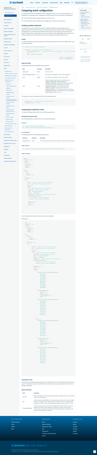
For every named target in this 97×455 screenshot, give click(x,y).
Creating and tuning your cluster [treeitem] (10, 35)
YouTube (75, 429)
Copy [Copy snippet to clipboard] (61, 58)
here (67, 87)
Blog (61, 2)
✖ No (88, 39)
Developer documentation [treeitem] (10, 161)
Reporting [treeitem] (6, 149)
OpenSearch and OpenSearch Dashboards (10, 8)
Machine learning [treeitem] (8, 137)
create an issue (87, 61)
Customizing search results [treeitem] (11, 73)
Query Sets (51, 18)
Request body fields (85, 16)
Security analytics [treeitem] (8, 50)
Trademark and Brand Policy (49, 433)
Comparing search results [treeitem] (10, 97)
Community (45, 2)
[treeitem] (18, 20)
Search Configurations (60, 21)
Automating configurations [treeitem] (10, 140)
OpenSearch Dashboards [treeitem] (9, 44)
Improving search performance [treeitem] (8, 128)
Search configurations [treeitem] (11, 86)
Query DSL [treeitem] (6, 59)
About (31, 2)
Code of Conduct (15, 422)
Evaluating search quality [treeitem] (10, 103)
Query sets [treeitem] (8, 84)
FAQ (43, 429)
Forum (12, 424)
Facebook (75, 433)
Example (83, 15)
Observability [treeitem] (7, 146)
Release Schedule (46, 424)
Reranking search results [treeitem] (11, 123)
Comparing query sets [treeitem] (11, 100)
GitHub (13, 426)
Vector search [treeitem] (7, 134)
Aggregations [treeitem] (7, 65)
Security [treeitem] (6, 47)
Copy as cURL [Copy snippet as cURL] (69, 58)
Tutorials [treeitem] (6, 25)
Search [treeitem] (5, 68)
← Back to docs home (8, 12)
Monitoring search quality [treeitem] (10, 114)
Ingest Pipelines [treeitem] (7, 41)
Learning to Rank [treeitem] (9, 121)
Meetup (75, 431)
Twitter (74, 424)
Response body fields (85, 28)
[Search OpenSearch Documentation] (81, 2)
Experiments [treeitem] (9, 90)
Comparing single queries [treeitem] (10, 93)
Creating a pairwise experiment (84, 13)
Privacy (44, 435)
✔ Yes (82, 39)
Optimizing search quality (30, 7)
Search (23, 7)
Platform (37, 2)
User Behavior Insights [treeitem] (10, 78)
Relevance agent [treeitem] (10, 117)
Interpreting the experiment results (84, 20)
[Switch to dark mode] (72, 2)
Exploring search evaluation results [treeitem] (10, 110)
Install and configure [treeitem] (9, 28)
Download (66, 2)
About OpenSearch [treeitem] (8, 19)
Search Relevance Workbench (42, 7)
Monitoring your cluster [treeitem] (9, 143)
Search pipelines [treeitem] (8, 125)
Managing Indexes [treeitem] (8, 38)
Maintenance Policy (47, 426)
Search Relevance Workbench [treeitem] (9, 80)
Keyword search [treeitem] (8, 71)
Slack (12, 429)
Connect (75, 422)
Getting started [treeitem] (7, 22)
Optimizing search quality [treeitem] (10, 75)
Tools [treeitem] (5, 152)
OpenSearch (16, 2)
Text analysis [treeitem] (7, 56)
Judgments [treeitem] (8, 88)
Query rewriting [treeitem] (9, 119)
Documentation (54, 2)
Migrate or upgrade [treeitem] (8, 31)
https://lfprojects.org (53, 451)
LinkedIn (75, 426)
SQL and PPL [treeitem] (6, 62)
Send (85, 51)
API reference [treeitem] (7, 155)
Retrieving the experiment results (85, 23)
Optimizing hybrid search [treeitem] (10, 106)
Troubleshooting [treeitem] (8, 158)
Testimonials (45, 431)
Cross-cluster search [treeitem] (9, 131)
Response (25, 219)
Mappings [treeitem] (6, 53)
